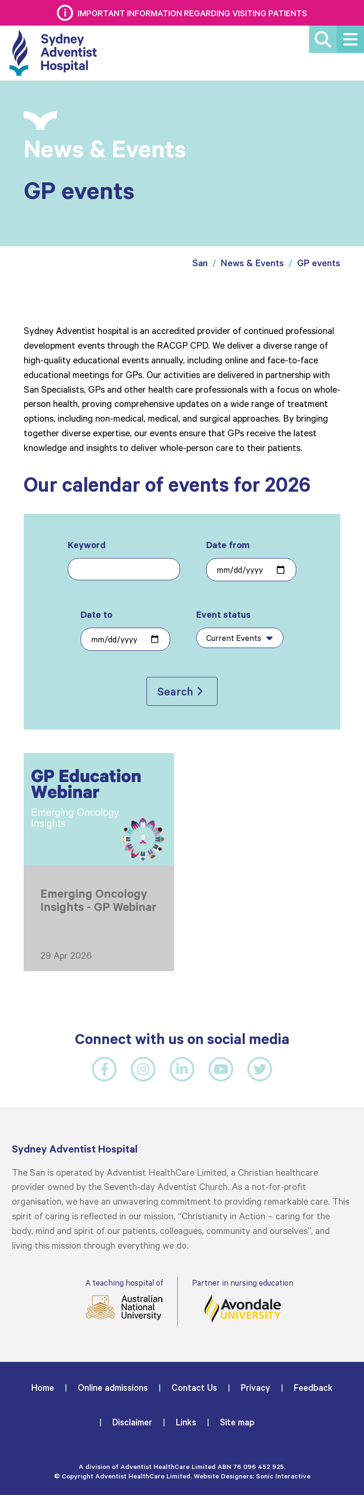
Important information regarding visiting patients (192, 13)
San (200, 263)
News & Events (252, 263)
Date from (251, 560)
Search (175, 691)
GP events (318, 263)
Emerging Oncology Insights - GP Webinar (98, 900)
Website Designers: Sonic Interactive (252, 1476)
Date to (125, 629)
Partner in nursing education (242, 1301)
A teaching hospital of (124, 1299)
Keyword (124, 559)
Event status (239, 628)
